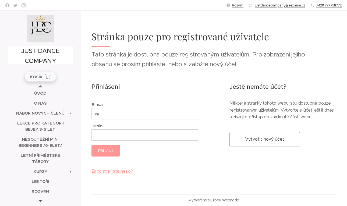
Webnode (230, 200)
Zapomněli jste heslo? (112, 171)
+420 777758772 (329, 5)
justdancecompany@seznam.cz (280, 5)
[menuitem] (40, 93)
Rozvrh (237, 5)
